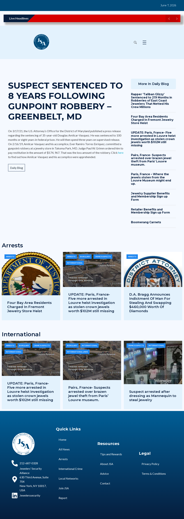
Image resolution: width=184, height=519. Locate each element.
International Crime (70, 468)
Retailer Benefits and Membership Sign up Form (150, 211)
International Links (77, 352)
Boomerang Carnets (146, 222)
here (120, 152)
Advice (104, 473)
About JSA (106, 464)
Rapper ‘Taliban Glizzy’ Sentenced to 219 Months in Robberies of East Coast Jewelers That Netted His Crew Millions (151, 101)
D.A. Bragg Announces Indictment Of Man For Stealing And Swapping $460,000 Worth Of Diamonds (150, 302)
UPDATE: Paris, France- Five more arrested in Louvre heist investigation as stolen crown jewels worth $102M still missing (153, 139)
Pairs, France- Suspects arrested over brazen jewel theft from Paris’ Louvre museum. (151, 159)
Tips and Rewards (111, 454)
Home (62, 439)
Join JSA (64, 488)
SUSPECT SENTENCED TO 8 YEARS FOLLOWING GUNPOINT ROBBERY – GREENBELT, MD (65, 101)
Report (63, 498)
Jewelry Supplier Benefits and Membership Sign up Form (150, 196)
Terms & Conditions (154, 473)
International (74, 263)
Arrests (10, 256)
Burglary (85, 256)
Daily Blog (16, 167)
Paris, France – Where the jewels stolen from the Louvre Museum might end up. (151, 178)
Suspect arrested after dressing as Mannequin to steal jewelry (152, 395)
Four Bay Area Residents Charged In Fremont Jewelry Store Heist (152, 120)
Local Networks (68, 478)
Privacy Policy (150, 464)
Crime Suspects (103, 256)
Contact (105, 483)
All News (64, 449)
